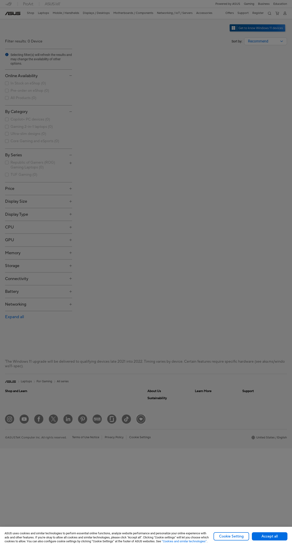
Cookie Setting (231, 536)
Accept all (269, 536)
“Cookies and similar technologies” (184, 541)
